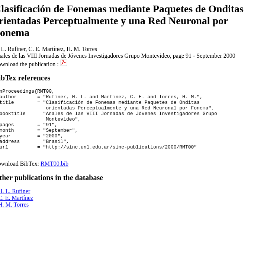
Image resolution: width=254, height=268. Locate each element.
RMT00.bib (54, 177)
